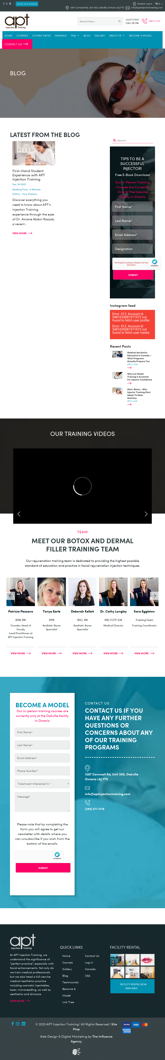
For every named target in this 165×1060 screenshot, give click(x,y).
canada (90, 969)
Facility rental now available (133, 986)
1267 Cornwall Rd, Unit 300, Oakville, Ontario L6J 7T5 (95, 7)
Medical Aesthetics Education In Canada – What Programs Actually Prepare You (139, 357)
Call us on (132, 22)
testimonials (70, 982)
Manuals (61, 35)
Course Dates (41, 35)
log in (89, 962)
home (66, 956)
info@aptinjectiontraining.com (147, 7)
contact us (92, 956)
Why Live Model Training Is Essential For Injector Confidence (139, 376)
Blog (87, 35)
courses (67, 962)
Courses (22, 35)
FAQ (75, 35)
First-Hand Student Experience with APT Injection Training (28, 175)
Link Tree (68, 1002)
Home (8, 35)
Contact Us (13, 44)
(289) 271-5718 (151, 21)
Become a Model (140, 35)
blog (65, 975)
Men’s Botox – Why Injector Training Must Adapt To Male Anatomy (139, 393)
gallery (67, 969)
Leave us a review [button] (27, 3)
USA (87, 975)
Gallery (100, 35)
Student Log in (142, 3)
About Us (117, 35)
